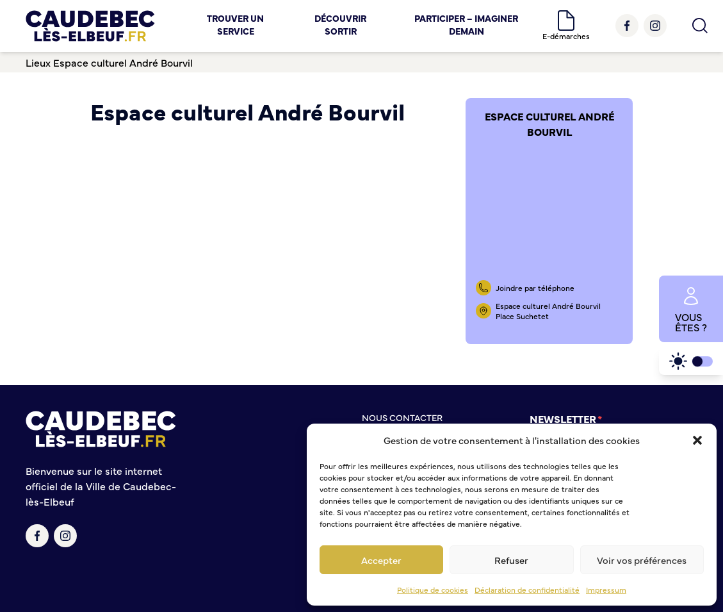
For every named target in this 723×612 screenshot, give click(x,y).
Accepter (381, 560)
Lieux (38, 62)
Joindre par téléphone (535, 288)
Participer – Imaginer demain (466, 24)
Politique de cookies (432, 589)
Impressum (606, 589)
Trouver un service (235, 24)
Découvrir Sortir (340, 24)
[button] (697, 440)
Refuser (511, 560)
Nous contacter (402, 417)
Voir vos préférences (641, 560)
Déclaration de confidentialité (527, 589)
